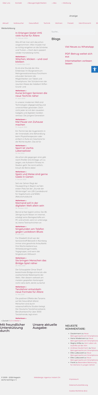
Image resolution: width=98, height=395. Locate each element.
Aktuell (5, 23)
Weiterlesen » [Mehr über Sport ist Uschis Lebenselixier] (20, 172)
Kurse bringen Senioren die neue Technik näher (31, 94)
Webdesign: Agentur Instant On (47, 377)
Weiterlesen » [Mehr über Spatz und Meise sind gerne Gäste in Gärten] (20, 200)
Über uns (6, 3)
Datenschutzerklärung (78, 385)
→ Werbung (66, 3)
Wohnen (58, 23)
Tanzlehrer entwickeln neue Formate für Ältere (29, 290)
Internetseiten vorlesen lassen (78, 62)
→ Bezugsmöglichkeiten (37, 3)
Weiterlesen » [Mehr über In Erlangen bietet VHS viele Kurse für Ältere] (20, 57)
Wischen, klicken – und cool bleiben (31, 60)
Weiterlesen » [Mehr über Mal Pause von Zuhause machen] (20, 146)
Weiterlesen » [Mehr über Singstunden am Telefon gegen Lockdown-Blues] (20, 258)
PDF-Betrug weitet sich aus (78, 55)
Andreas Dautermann (79, 348)
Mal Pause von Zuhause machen (29, 123)
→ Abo (54, 3)
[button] (94, 69)
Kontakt (18, 3)
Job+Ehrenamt (85, 23)
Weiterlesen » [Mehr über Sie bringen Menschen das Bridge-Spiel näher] (20, 287)
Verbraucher (19, 23)
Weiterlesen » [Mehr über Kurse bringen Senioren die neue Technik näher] (20, 119)
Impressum (74, 379)
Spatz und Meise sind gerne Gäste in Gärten (31, 175)
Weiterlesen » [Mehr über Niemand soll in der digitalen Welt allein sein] (20, 227)
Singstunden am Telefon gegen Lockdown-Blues (29, 230)
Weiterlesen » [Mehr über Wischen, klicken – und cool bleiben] (20, 91)
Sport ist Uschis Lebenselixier (24, 149)
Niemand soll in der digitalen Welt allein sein (29, 204)
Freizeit (71, 23)
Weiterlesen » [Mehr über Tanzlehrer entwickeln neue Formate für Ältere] (20, 318)
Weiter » (17, 321)
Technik (47, 23)
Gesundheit (34, 23)
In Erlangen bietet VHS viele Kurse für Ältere (28, 34)
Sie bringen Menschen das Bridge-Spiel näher (30, 262)
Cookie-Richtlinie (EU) (78, 391)
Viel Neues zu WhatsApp (79, 46)
